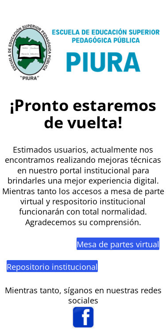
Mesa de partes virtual (118, 244)
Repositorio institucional (52, 266)
